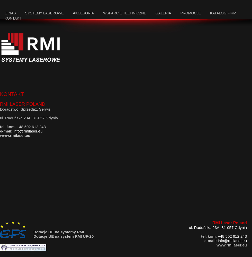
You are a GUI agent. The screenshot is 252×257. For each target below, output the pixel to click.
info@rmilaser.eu (28, 131)
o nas (10, 13)
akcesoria (83, 13)
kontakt (13, 18)
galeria (163, 13)
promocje (190, 13)
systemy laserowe (44, 13)
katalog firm (223, 13)
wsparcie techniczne (124, 13)
